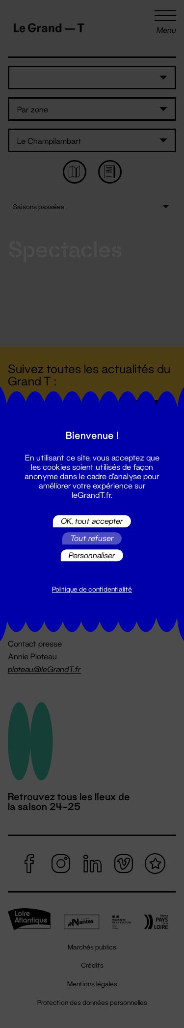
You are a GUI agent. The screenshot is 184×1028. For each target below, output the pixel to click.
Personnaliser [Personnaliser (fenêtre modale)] (92, 555)
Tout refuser (92, 538)
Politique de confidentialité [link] (92, 590)
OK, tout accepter (92, 521)
